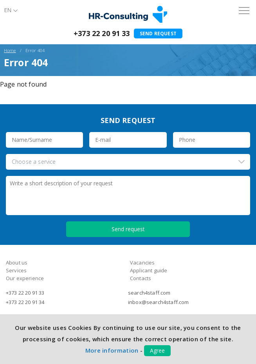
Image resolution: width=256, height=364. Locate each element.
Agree (157, 350)
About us (16, 262)
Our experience (25, 278)
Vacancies (142, 262)
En (7, 10)
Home (10, 50)
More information (112, 350)
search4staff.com (149, 292)
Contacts (140, 278)
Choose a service (34, 161)
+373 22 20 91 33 (102, 33)
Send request (158, 33)
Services (16, 270)
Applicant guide (148, 270)
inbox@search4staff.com (158, 302)
